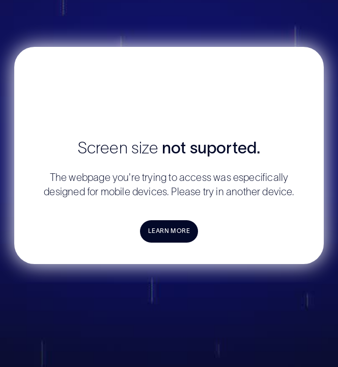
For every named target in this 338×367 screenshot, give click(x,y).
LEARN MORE (169, 231)
